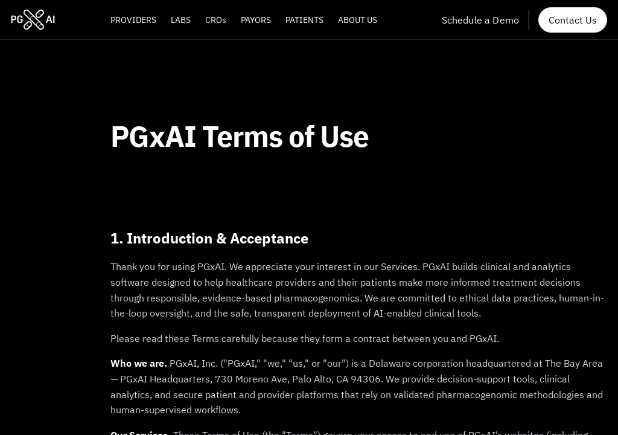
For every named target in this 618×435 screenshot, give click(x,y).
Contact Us (573, 20)
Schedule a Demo (480, 19)
